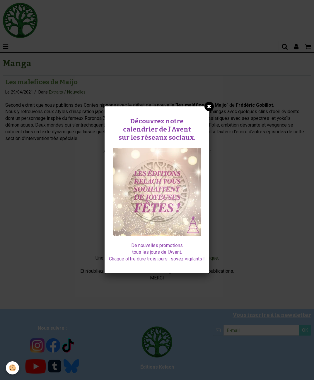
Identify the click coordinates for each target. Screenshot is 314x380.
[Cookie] (12, 367)
